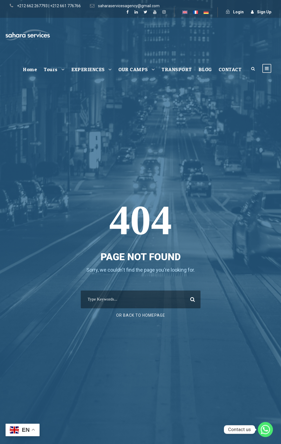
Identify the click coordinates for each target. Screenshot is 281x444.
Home (30, 69)
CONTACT (230, 69)
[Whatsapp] (265, 429)
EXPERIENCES (88, 69)
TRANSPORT (177, 69)
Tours (51, 69)
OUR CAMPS (133, 69)
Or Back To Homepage (140, 315)
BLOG (205, 69)
